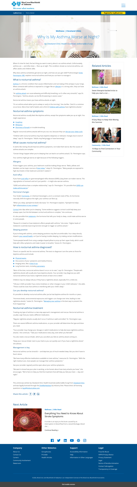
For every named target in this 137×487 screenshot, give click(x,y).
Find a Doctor (30, 13)
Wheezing (18, 125)
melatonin (32, 216)
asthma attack (21, 93)
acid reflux (25, 179)
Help (71, 455)
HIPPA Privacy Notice (105, 455)
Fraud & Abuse (103, 452)
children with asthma (57, 107)
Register (113, 13)
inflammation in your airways (27, 205)
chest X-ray (34, 263)
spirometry (41, 266)
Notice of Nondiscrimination (108, 463)
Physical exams (20, 258)
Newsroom (17, 463)
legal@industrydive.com (31, 388)
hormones (25, 196)
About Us (16, 452)
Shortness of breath (22, 127)
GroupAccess (46, 452)
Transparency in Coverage (107, 469)
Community (96, 145)
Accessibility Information (79, 452)
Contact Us (17, 455)
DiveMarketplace (45, 385)
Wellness (60, 31)
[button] (18, 13)
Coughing (18, 122)
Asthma (16, 84)
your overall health (26, 236)
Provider (45, 455)
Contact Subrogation (105, 466)
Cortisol (16, 209)
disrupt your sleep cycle (73, 132)
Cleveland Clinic (79, 383)
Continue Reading (51, 430)
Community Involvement (22, 460)
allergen (58, 86)
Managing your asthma (52, 301)
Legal (100, 460)
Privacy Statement (104, 457)
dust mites (41, 168)
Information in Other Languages (81, 457)
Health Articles (47, 457)
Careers (16, 457)
